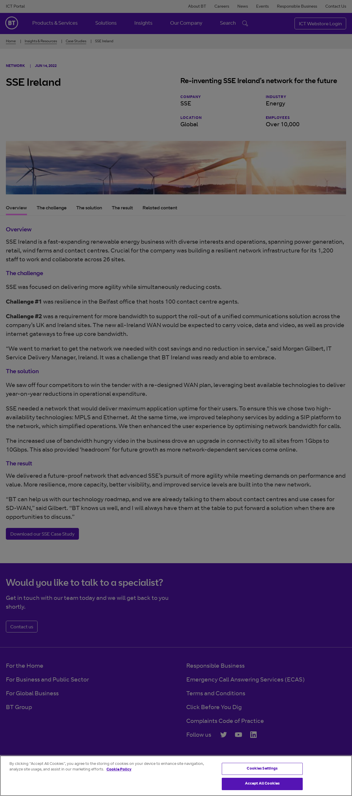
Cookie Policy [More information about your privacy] (118, 770)
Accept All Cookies (262, 784)
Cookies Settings (262, 769)
